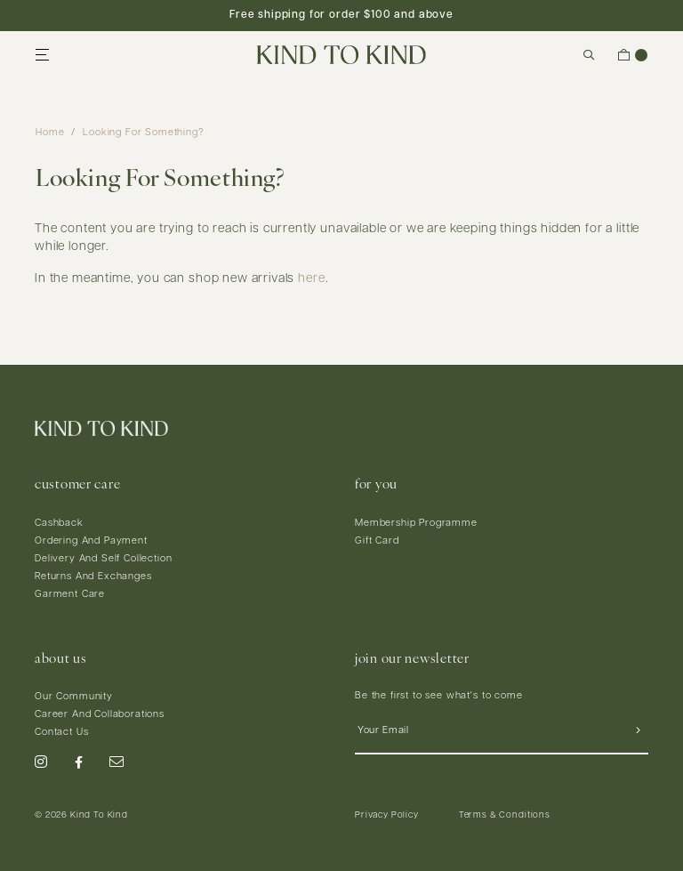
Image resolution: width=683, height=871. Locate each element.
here (311, 279)
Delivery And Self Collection (104, 559)
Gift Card (377, 541)
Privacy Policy (387, 815)
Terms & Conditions (504, 815)
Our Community (74, 697)
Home (50, 133)
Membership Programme (416, 523)
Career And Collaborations (100, 715)
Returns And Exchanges (93, 577)
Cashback (59, 523)
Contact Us (61, 733)
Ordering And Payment (91, 541)
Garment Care (70, 595)
